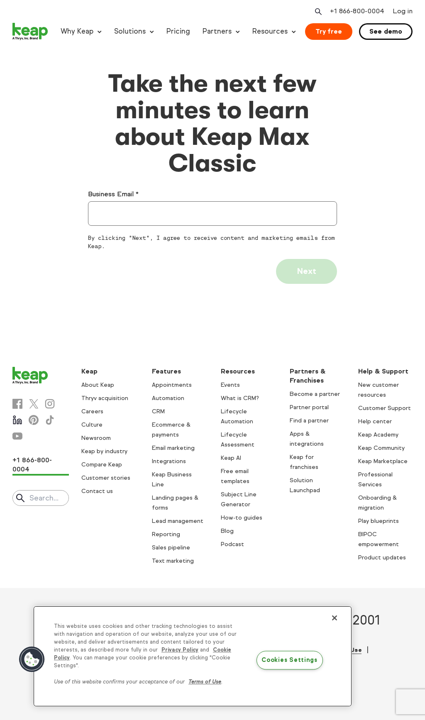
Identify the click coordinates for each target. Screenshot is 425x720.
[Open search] (317, 11)
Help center (375, 421)
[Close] (334, 618)
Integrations (169, 461)
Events (230, 384)
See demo (385, 31)
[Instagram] (50, 404)
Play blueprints (378, 521)
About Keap (97, 384)
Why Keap (77, 31)
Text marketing (173, 560)
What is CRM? (240, 398)
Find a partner (309, 420)
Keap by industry (104, 451)
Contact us (97, 491)
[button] (32, 659)
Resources (270, 31)
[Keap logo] (30, 31)
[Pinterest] (34, 420)
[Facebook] (17, 404)
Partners (217, 31)
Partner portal (309, 407)
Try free (328, 31)
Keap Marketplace (383, 461)
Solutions (130, 31)
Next (306, 271)
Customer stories (105, 477)
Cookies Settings (289, 660)
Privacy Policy (179, 650)
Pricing (178, 31)
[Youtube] (17, 436)
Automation (168, 398)
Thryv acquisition (104, 398)
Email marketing (173, 448)
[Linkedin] (17, 420)
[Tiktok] (50, 420)
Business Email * (113, 194)
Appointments (172, 384)
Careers (92, 411)
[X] (34, 404)
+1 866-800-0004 (32, 464)
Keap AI (231, 457)
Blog (227, 531)
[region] (192, 656)
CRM (158, 411)
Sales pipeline (171, 547)
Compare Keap (101, 464)
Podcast (232, 544)
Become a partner (315, 394)
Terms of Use (204, 682)
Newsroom (96, 438)
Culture (92, 424)
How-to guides (241, 517)
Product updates (382, 557)
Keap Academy (378, 434)
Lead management (177, 521)
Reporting (166, 534)
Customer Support (384, 408)
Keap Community (381, 448)
